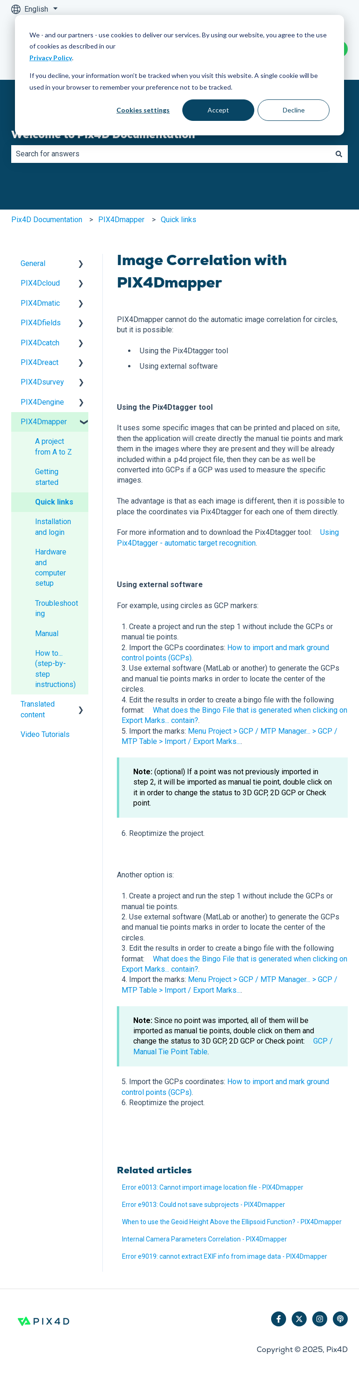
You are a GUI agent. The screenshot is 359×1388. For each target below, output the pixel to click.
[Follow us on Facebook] (278, 1318)
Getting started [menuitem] (46, 476)
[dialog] (179, 75)
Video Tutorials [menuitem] (45, 734)
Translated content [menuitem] (38, 709)
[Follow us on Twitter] (299, 1318)
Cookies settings (143, 110)
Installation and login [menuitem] (53, 526)
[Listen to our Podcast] (340, 1318)
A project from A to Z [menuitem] (53, 446)
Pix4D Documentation (46, 219)
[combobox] (170, 154)
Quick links (178, 219)
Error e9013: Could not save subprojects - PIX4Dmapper (203, 1204)
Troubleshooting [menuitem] (56, 608)
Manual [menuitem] (46, 633)
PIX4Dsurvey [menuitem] (42, 382)
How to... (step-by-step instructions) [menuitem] (55, 669)
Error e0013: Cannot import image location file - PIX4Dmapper (212, 1187)
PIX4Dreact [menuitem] (39, 362)
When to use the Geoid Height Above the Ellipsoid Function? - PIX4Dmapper (232, 1222)
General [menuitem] (33, 263)
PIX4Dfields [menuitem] (41, 322)
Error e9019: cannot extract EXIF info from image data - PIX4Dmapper (224, 1256)
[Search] (339, 154)
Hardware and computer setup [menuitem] (50, 567)
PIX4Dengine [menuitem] (42, 402)
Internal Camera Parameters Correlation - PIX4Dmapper (204, 1239)
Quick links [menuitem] (54, 502)
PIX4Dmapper (121, 219)
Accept (218, 110)
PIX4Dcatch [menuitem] (40, 342)
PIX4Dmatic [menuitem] (40, 303)
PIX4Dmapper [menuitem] (44, 421)
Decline (294, 110)
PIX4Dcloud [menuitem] (40, 283)
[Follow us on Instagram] (319, 1318)
